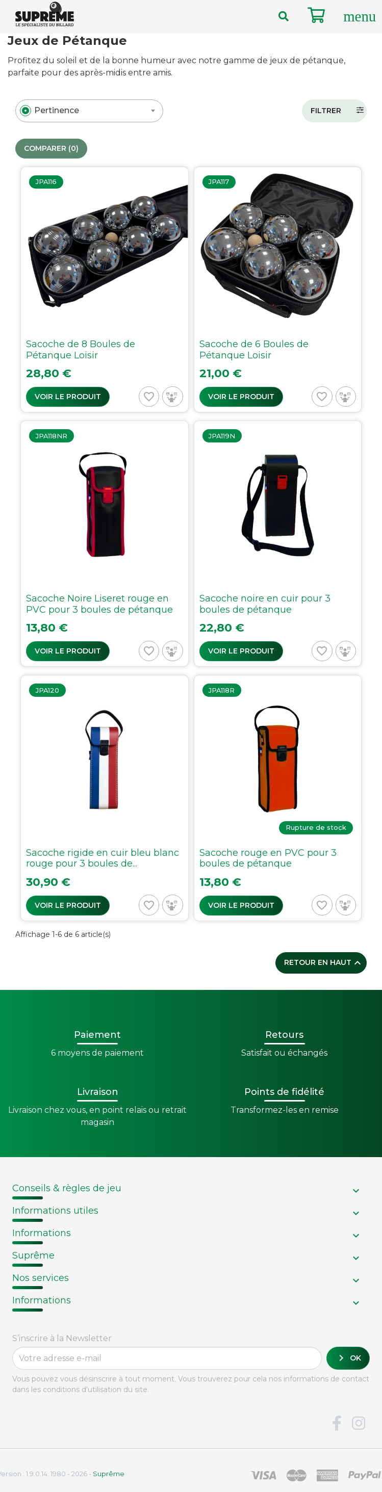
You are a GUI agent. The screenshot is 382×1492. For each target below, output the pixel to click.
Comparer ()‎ (51, 148)
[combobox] (89, 110)
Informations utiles (55, 1210)
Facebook (336, 1424)
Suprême (33, 1255)
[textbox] (56, 110)
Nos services (40, 1278)
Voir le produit (68, 396)
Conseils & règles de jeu (66, 1188)
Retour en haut (324, 963)
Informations (41, 1233)
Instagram (358, 1424)
